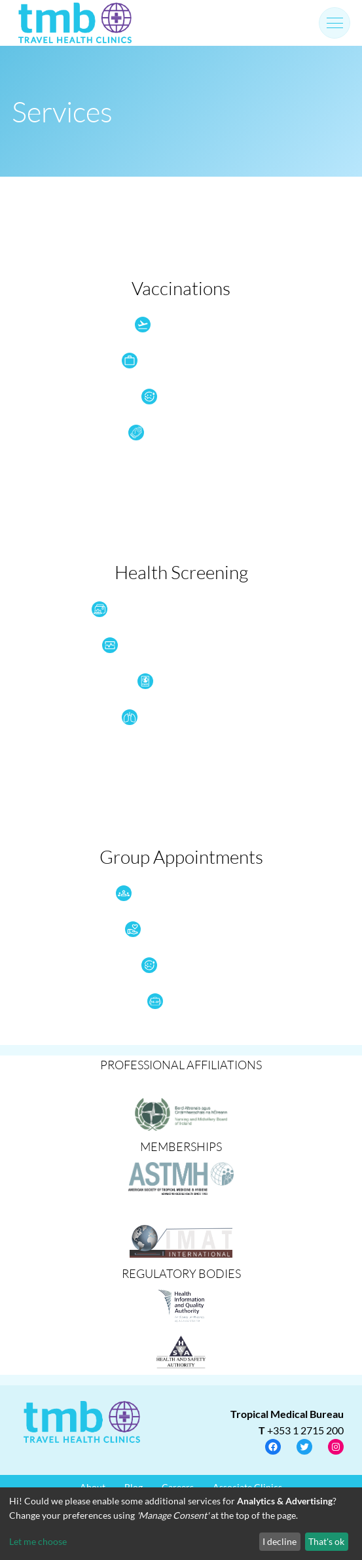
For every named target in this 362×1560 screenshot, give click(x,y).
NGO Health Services (171, 929)
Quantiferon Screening (171, 717)
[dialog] (181, 1523)
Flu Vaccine (171, 396)
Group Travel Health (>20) (171, 893)
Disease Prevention (171, 432)
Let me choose (38, 1541)
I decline (279, 1541)
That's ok (326, 1541)
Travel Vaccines (171, 324)
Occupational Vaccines (171, 360)
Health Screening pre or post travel (171, 645)
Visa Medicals (171, 681)
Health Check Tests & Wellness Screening (171, 609)
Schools (171, 1001)
